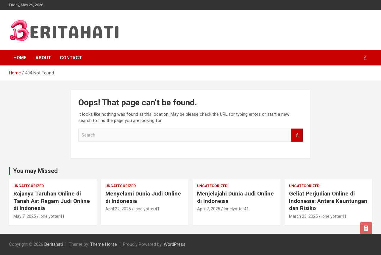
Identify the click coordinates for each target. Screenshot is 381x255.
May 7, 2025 (24, 216)
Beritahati (53, 244)
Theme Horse (103, 244)
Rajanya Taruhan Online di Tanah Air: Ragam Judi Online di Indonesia (51, 201)
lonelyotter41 (52, 216)
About (43, 57)
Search (297, 135)
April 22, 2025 (118, 208)
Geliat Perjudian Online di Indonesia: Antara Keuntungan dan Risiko (328, 201)
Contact (71, 57)
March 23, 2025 (303, 216)
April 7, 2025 (208, 208)
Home (19, 57)
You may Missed (35, 170)
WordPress (174, 244)
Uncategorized (28, 186)
